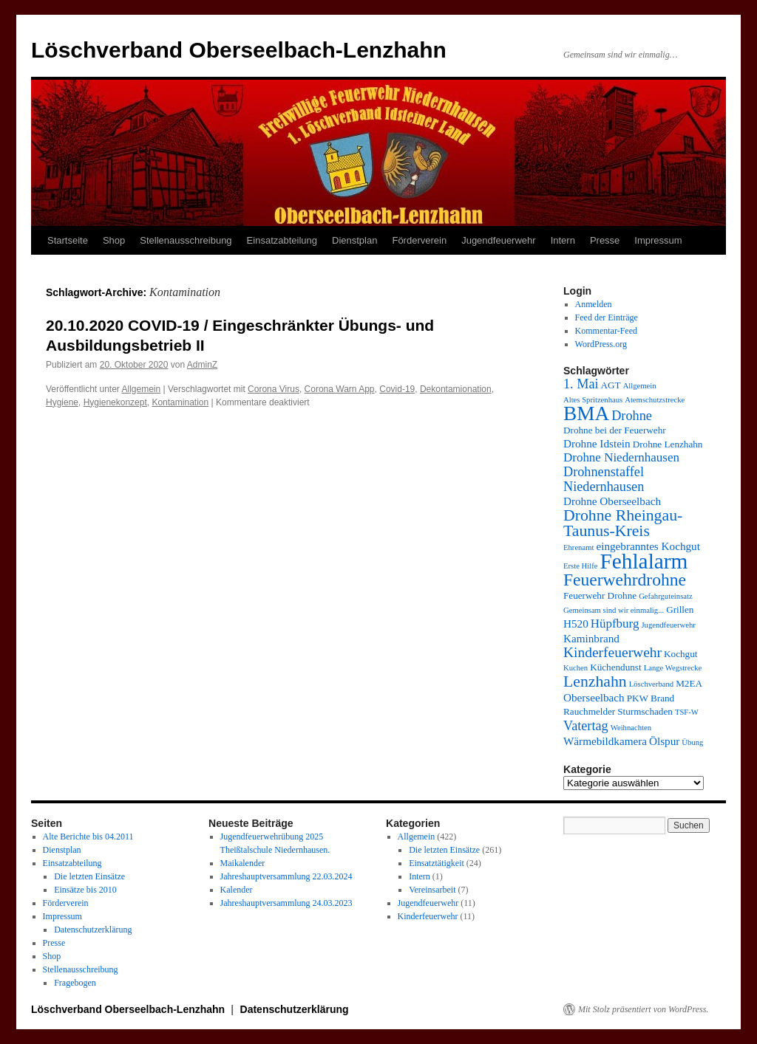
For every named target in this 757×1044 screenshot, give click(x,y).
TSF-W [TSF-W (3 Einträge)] (687, 712)
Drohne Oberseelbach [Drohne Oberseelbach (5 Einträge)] (612, 501)
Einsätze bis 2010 (85, 890)
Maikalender (242, 863)
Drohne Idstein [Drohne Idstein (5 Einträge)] (597, 443)
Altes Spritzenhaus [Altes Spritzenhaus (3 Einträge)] (592, 400)
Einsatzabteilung (282, 240)
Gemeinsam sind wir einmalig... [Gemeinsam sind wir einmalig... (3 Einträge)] (613, 610)
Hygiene (62, 402)
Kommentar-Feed (606, 331)
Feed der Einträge (606, 317)
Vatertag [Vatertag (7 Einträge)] (585, 725)
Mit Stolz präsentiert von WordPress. (643, 1009)
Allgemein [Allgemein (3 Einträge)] (639, 386)
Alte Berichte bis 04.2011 (88, 836)
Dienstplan (354, 240)
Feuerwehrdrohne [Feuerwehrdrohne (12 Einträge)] (624, 579)
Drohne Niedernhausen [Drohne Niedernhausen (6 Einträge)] (621, 457)
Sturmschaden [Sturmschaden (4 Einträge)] (645, 711)
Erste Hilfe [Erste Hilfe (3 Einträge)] (580, 566)
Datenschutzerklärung (93, 929)
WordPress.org (601, 344)
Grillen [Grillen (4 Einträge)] (679, 609)
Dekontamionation (456, 389)
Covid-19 (397, 389)
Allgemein (141, 389)
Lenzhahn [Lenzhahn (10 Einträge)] (595, 681)
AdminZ (202, 365)
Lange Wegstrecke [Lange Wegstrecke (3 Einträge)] (673, 668)
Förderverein (419, 240)
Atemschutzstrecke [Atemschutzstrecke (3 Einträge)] (655, 400)
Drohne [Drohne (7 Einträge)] (631, 415)
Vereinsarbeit (432, 890)
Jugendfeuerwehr (498, 240)
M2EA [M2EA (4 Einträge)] (689, 683)
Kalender (236, 890)
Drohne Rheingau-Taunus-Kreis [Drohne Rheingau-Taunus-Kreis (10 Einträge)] (622, 523)
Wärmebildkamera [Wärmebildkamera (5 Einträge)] (605, 741)
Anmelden (593, 304)
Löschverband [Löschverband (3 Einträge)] (651, 684)
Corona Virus (273, 389)
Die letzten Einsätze (89, 876)
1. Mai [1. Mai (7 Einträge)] (581, 384)
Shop (114, 240)
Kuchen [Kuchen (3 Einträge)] (575, 668)
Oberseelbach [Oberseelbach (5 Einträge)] (594, 697)
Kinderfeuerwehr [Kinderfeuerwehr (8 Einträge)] (612, 652)
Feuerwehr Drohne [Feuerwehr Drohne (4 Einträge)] (600, 595)
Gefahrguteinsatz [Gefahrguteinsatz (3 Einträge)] (666, 596)
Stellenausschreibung (185, 240)
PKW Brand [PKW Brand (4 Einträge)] (651, 698)
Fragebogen (75, 983)
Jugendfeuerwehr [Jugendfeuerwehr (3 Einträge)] (668, 625)
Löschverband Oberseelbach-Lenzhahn (239, 50)
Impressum (658, 240)
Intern (563, 240)
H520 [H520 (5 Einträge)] (575, 623)
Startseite (67, 240)
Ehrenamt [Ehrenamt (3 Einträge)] (578, 547)
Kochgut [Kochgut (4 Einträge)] (680, 653)
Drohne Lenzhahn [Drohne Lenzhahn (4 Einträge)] (668, 444)
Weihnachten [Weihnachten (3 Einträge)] (631, 728)
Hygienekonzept (115, 402)
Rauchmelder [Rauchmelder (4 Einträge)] (589, 711)
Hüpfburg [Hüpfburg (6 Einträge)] (615, 624)
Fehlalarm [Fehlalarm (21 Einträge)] (644, 561)
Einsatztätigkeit (436, 863)
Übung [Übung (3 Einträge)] (692, 742)
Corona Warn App (340, 389)
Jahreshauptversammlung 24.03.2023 (286, 903)
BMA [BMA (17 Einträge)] (586, 413)
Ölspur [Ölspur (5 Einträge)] (664, 741)
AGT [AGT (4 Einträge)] (611, 385)
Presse (604, 240)
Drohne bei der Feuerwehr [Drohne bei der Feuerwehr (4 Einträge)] (614, 430)
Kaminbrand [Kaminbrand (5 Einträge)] (591, 638)
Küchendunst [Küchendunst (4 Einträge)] (616, 667)
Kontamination (180, 402)
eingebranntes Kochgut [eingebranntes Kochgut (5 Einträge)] (647, 546)
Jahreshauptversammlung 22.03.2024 (286, 876)
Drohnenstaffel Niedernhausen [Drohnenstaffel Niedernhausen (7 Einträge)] (603, 479)
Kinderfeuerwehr (428, 916)
